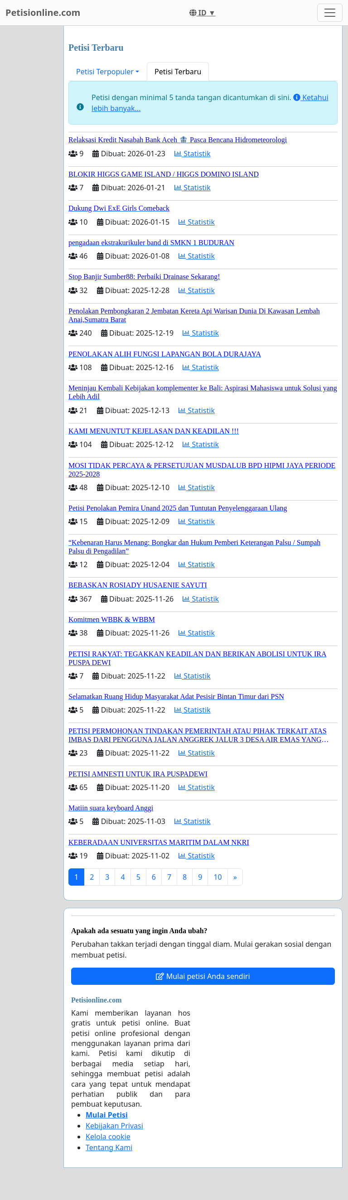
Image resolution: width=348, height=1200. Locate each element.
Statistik (192, 154)
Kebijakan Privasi (114, 1126)
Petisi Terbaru (178, 72)
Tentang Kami (109, 1147)
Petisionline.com (42, 12)
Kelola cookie (108, 1137)
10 (217, 877)
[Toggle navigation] (330, 13)
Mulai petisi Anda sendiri (203, 976)
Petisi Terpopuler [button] (105, 72)
